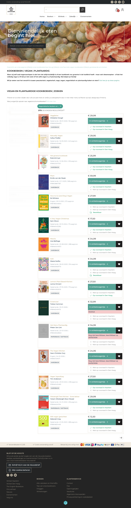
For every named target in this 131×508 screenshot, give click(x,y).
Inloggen (40, 489)
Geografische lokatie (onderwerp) (18, 123)
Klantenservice (74, 479)
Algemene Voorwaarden (76, 494)
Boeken (40, 479)
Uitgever (14, 195)
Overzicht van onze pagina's (17, 67)
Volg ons (10, 497)
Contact (70, 483)
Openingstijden (73, 489)
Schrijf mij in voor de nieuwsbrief (24, 465)
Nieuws (9, 492)
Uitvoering (15, 189)
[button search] (82, 10)
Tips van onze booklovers (46, 486)
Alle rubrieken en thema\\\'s (47, 483)
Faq (68, 486)
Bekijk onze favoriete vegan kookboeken (69, 67)
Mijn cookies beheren (19, 470)
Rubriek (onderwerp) (19, 136)
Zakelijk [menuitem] (72, 16)
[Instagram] (11, 475)
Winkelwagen (42, 491)
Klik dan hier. (51, 101)
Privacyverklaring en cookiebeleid (79, 497)
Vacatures (70, 491)
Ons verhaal (11, 489)
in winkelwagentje (99, 121)
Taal (13, 141)
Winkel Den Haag (13, 484)
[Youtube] (15, 475)
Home (42, 16)
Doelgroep (15, 130)
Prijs (13, 110)
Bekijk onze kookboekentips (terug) (41, 67)
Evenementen (85, 16)
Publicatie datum (18, 201)
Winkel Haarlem (13, 481)
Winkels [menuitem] (61, 16)
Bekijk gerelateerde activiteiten (96, 67)
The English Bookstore (15, 486)
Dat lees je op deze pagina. (109, 80)
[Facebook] (8, 475)
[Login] (122, 10)
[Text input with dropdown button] (62, 10)
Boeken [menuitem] (50, 16)
